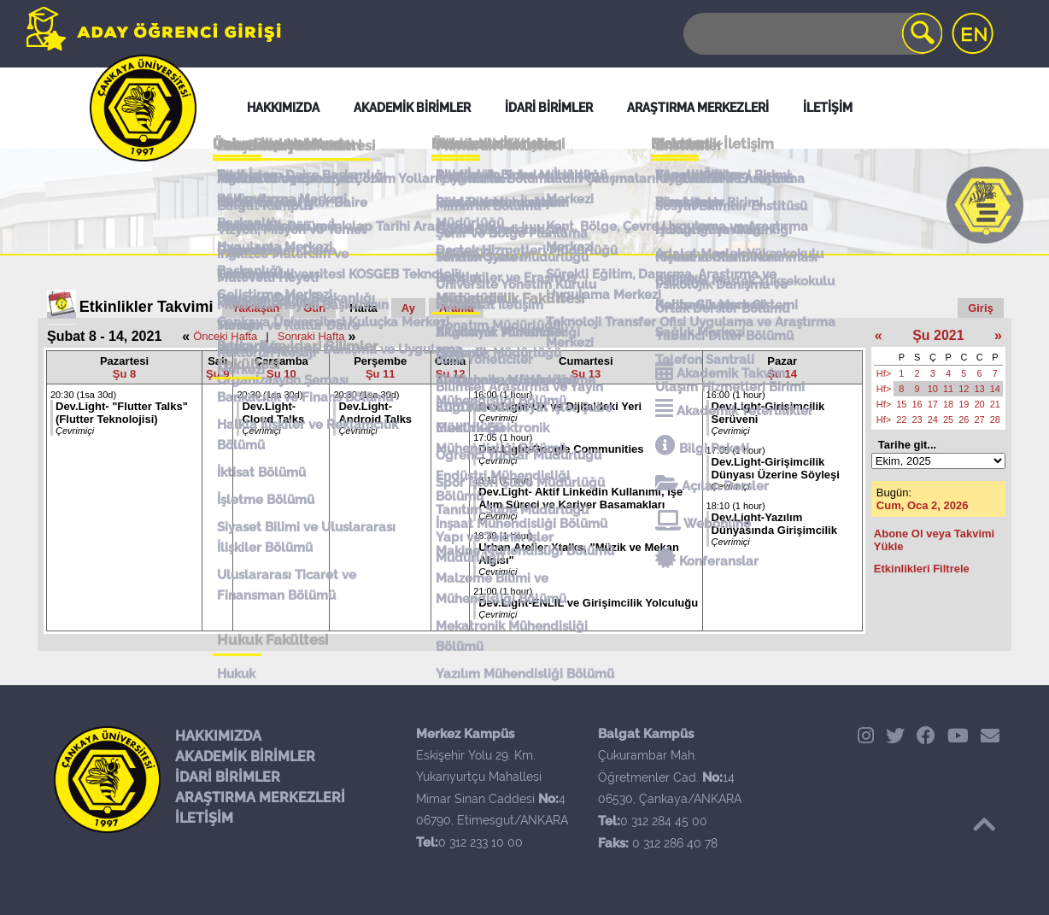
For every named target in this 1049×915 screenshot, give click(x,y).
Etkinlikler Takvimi (146, 306)
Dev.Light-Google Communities (560, 449)
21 (995, 404)
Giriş (980, 308)
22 (901, 419)
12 (963, 389)
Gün (314, 308)
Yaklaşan (256, 308)
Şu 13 (586, 373)
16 (917, 404)
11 (948, 389)
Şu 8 (124, 373)
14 (995, 389)
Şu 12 (451, 373)
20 (980, 404)
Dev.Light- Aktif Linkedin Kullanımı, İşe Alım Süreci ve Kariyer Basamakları (580, 498)
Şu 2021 (938, 335)
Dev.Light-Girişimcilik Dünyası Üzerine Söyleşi (776, 468)
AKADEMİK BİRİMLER (245, 756)
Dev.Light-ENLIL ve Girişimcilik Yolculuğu (588, 602)
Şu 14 (782, 373)
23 (917, 419)
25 (948, 419)
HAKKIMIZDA (218, 736)
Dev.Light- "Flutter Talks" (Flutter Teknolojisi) (122, 412)
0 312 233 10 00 (480, 842)
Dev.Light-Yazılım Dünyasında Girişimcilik (774, 524)
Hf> (883, 373)
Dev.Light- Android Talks (375, 412)
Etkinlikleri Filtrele (922, 568)
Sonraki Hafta (311, 336)
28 (995, 419)
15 (901, 404)
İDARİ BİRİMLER (227, 777)
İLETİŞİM (204, 818)
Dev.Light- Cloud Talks (273, 412)
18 (948, 404)
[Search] (811, 34)
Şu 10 (281, 373)
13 (980, 389)
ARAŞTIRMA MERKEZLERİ (260, 797)
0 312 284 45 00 (663, 821)
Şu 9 (217, 373)
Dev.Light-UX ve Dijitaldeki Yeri (560, 406)
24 (933, 419)
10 (933, 389)
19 (963, 404)
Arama (456, 308)
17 (933, 404)
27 (980, 419)
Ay (408, 308)
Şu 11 (381, 373)
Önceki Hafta (225, 336)
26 (963, 419)
